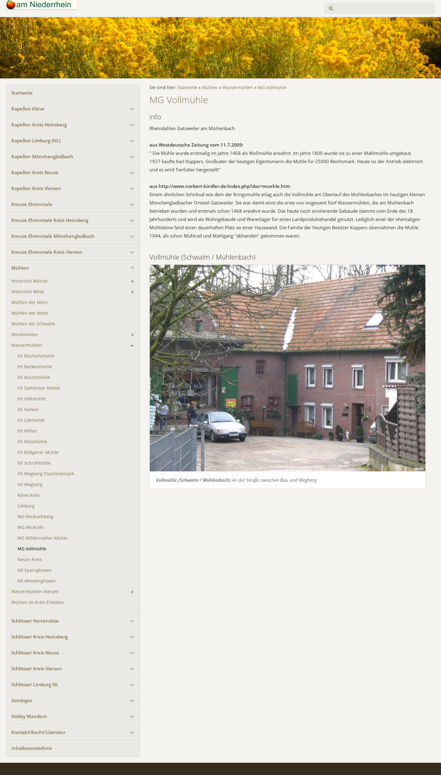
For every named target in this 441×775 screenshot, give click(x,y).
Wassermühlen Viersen (35, 591)
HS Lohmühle (31, 420)
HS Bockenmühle (34, 366)
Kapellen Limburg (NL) (36, 140)
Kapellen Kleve (27, 109)
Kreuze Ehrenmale (31, 204)
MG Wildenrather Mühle (42, 538)
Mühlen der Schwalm (33, 324)
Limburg (26, 506)
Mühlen (20, 268)
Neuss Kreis (29, 559)
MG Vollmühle (31, 549)
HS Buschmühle (33, 377)
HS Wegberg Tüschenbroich (45, 474)
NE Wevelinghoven (36, 581)
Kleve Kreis (28, 495)
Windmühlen (24, 334)
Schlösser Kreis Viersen (36, 668)
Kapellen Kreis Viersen (36, 188)
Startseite (22, 93)
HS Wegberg (30, 484)
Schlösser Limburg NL (34, 684)
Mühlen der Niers (29, 302)
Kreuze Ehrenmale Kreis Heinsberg (49, 220)
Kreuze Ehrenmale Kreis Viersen (46, 252)
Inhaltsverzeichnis (31, 748)
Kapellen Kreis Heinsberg (39, 125)
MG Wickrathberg (35, 516)
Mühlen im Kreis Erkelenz (37, 602)
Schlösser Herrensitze (35, 621)
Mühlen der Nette (29, 313)
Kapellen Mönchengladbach (42, 156)
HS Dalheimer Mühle (38, 388)
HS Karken (28, 409)
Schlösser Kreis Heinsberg (39, 637)
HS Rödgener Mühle (37, 452)
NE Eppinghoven (34, 570)
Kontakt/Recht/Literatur (38, 732)
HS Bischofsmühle (36, 356)
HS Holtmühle (31, 399)
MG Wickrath (30, 527)
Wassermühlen (26, 345)
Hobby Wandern (29, 716)
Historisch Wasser (29, 281)
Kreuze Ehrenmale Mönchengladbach (53, 236)
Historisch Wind (27, 291)
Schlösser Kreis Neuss (35, 653)
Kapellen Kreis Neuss (34, 172)
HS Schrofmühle (34, 463)
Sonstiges (21, 700)
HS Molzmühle (32, 441)
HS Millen (27, 431)
